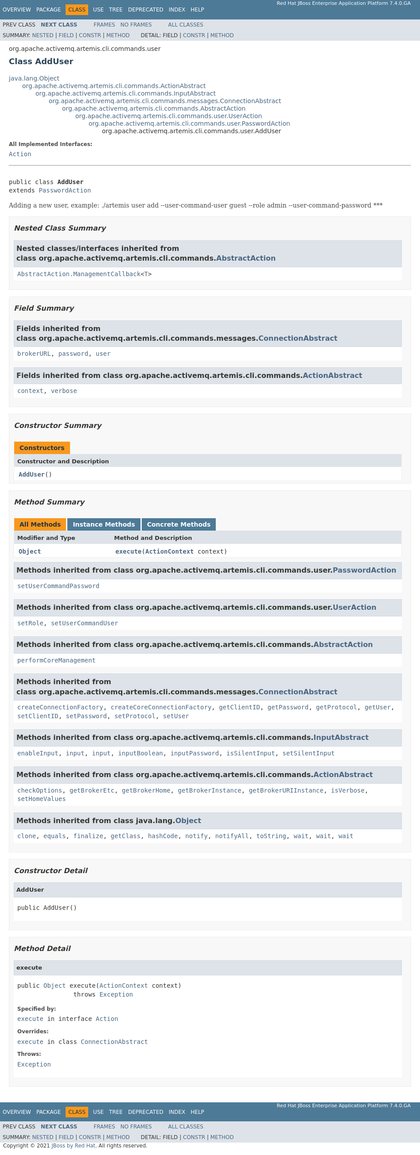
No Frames (136, 25)
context (30, 390)
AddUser (32, 474)
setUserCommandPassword (58, 585)
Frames (104, 25)
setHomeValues (41, 798)
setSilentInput (309, 753)
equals (54, 835)
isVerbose (348, 790)
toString (271, 835)
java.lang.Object (34, 78)
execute (129, 551)
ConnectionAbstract (297, 338)
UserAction (355, 607)
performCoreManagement (56, 660)
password (73, 353)
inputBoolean (140, 753)
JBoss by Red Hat (73, 1146)
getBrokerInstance (209, 790)
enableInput (37, 753)
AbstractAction (246, 258)
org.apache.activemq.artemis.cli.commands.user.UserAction (168, 115)
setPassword (86, 716)
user (103, 353)
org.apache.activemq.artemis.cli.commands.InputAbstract (125, 93)
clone (26, 835)
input (75, 753)
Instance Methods (104, 524)
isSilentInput (250, 753)
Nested (42, 35)
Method (118, 35)
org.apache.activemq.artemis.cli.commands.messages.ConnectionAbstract (165, 100)
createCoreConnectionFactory (161, 707)
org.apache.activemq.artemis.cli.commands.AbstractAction (154, 108)
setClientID (37, 716)
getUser (378, 707)
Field (66, 35)
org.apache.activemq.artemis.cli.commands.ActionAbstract (114, 85)
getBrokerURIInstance (286, 790)
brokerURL (34, 353)
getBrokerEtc (92, 790)
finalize (88, 835)
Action (20, 154)
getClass (125, 835)
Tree (116, 10)
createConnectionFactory (60, 707)
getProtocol (336, 707)
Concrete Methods (179, 524)
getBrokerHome (146, 790)
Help (197, 10)
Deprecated (145, 10)
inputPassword (195, 753)
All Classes (185, 25)
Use (98, 10)
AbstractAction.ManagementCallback (78, 273)
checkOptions (39, 790)
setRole (30, 623)
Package (48, 10)
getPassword (288, 707)
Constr (90, 35)
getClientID (239, 707)
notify (196, 835)
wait (301, 835)
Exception (116, 994)
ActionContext (169, 551)
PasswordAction (65, 190)
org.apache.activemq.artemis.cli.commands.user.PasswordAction (189, 123)
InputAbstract (341, 737)
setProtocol (135, 716)
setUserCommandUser (84, 623)
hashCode (163, 835)
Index (177, 10)
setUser (176, 716)
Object (30, 551)
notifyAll (232, 835)
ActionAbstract (332, 375)
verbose (64, 390)
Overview (17, 10)
